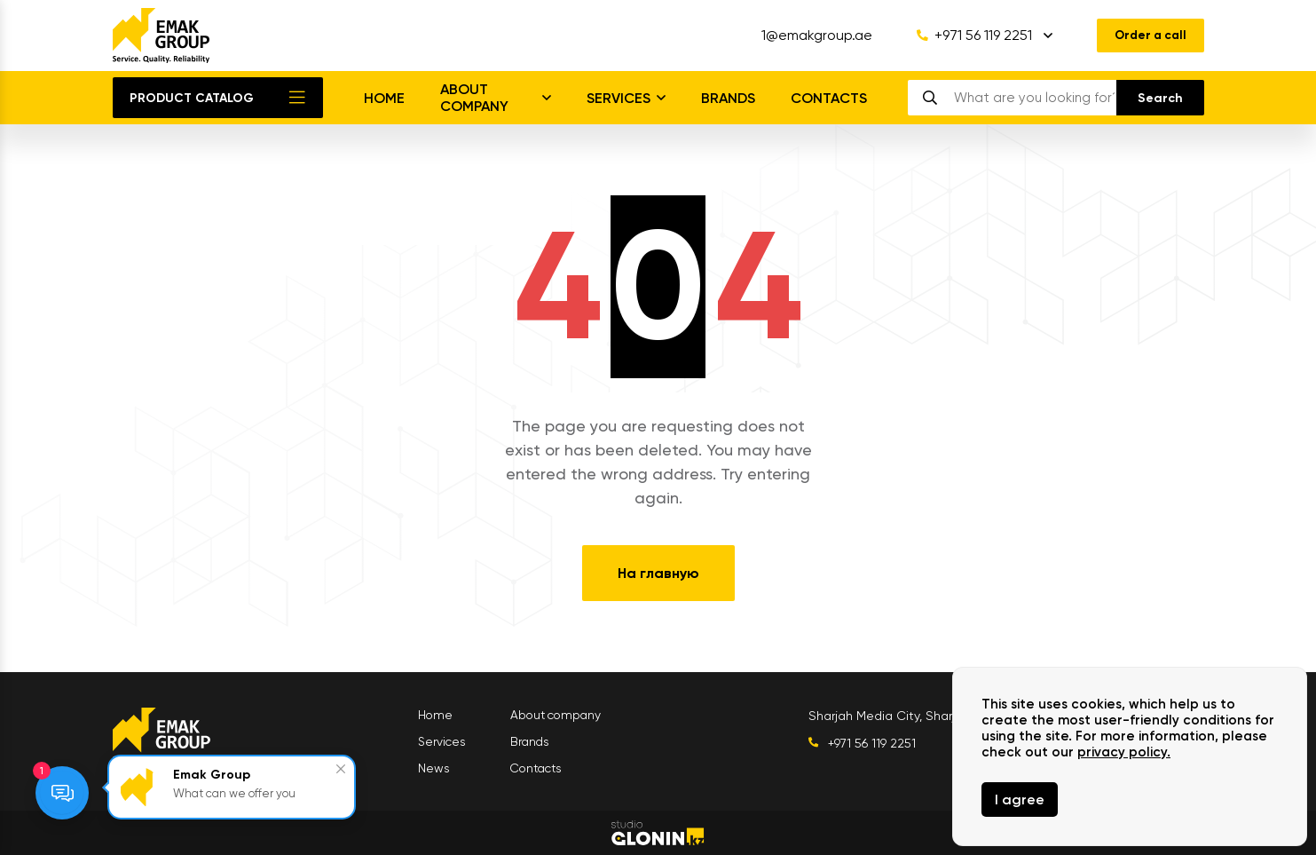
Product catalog (192, 98)
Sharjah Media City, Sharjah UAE (904, 716)
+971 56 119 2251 (969, 35)
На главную (658, 573)
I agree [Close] (1019, 799)
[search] (1034, 97)
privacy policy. (1123, 752)
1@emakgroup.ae (811, 35)
